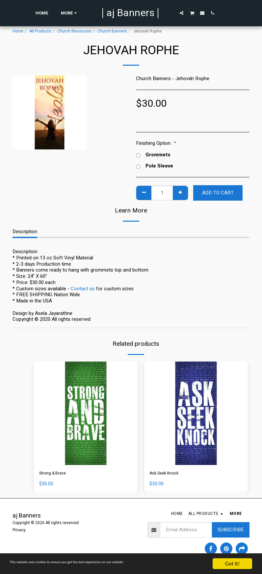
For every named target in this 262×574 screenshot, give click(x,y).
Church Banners (112, 31)
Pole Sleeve (154, 166)
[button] (181, 13)
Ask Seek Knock (167, 473)
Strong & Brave (55, 473)
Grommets (153, 155)
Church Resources (74, 31)
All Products (40, 31)
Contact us (83, 288)
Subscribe (231, 531)
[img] (86, 413)
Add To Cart (218, 192)
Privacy (19, 531)
